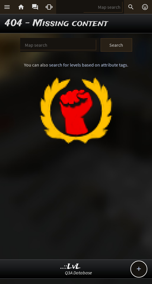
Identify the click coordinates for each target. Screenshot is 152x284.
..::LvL (70, 267)
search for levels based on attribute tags (88, 65)
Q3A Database (78, 273)
